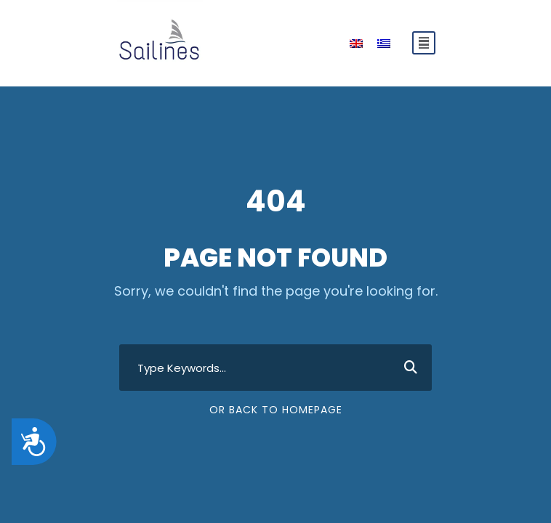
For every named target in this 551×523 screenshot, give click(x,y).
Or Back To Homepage (275, 409)
